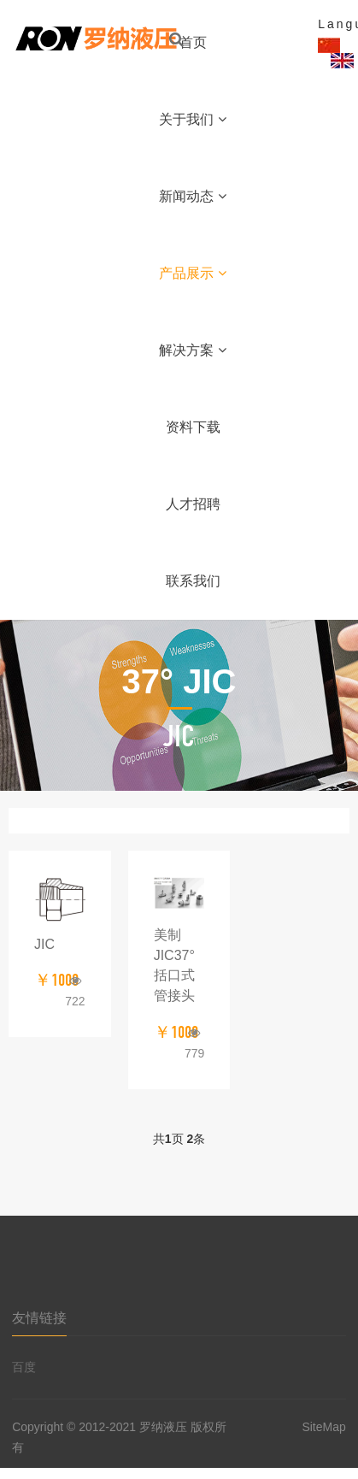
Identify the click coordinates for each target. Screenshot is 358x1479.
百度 (24, 1367)
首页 (193, 42)
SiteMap (323, 1427)
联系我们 (193, 581)
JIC (44, 944)
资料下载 (193, 427)
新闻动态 (192, 196)
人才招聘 (193, 504)
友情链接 (39, 1318)
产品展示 (192, 273)
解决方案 (192, 350)
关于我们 (192, 119)
